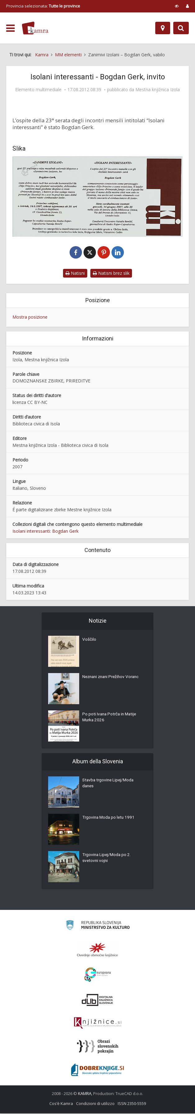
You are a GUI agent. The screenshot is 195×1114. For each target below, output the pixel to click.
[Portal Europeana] (97, 975)
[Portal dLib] (97, 1000)
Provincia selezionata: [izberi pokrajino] (43, 6)
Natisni (75, 274)
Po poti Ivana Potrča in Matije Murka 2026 (110, 718)
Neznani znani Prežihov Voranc (112, 678)
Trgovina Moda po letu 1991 (109, 819)
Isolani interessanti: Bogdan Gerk (45, 532)
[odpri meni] (10, 28)
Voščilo (89, 641)
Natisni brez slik (111, 274)
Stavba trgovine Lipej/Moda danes (109, 784)
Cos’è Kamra (61, 1104)
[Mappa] (162, 28)
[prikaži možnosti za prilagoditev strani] (177, 6)
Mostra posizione (30, 318)
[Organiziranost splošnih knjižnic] (97, 950)
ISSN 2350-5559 (132, 1104)
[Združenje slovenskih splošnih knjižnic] (98, 1024)
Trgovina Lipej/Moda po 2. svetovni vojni (107, 859)
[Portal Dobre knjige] (97, 1070)
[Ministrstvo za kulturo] (97, 926)
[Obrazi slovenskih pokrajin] (97, 1047)
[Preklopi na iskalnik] (181, 28)
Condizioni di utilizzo (95, 1104)
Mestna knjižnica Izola (157, 89)
